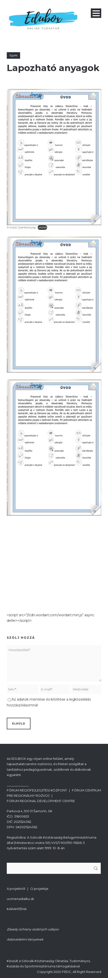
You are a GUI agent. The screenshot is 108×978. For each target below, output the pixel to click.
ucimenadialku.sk (20, 899)
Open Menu (96, 13)
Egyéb (13, 55)
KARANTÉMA (17, 909)
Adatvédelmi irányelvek (25, 939)
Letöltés (42, 227)
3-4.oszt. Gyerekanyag (21, 227)
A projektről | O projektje (27, 889)
